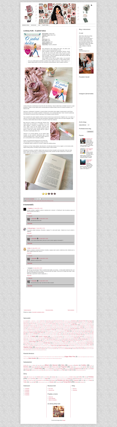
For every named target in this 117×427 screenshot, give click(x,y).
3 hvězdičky (27, 391)
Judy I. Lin (59, 333)
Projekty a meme (45, 25)
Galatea (71, 367)
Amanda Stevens (56, 322)
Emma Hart (60, 328)
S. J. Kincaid (45, 344)
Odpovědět (29, 213)
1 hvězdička (27, 388)
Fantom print (46, 367)
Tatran (60, 370)
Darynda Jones (37, 327)
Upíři (35, 382)
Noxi (88, 368)
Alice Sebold (31, 322)
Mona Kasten (57, 340)
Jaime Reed (81, 331)
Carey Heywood (26, 324)
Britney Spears (66, 323)
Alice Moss (25, 322)
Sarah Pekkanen (26, 345)
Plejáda (33, 370)
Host (82, 367)
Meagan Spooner (32, 340)
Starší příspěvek (71, 310)
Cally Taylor (83, 323)
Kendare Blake (73, 334)
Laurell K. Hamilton (43, 336)
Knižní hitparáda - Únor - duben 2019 (89, 149)
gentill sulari (43, 349)
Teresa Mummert (87, 347)
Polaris (42, 370)
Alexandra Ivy (74, 320)
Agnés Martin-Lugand (50, 320)
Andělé (24, 377)
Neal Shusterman (70, 340)
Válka (57, 382)
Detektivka (39, 377)
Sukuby (90, 380)
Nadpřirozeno (70, 378)
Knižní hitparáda (52, 398)
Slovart (51, 370)
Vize (45, 382)
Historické (29, 378)
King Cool (28, 368)
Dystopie (53, 377)
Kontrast (46, 368)
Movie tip (74, 388)
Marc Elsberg (59, 339)
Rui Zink (33, 344)
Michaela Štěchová (51, 340)
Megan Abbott (44, 340)
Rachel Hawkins (89, 341)
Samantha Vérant (56, 344)
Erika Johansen (81, 328)
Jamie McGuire (88, 331)
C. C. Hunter (72, 323)
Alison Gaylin (36, 322)
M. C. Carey (41, 339)
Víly (60, 382)
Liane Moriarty (47, 337)
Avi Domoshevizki (39, 323)
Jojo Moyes (35, 333)
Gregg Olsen (90, 329)
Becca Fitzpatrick (53, 323)
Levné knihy (60, 368)
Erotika (80, 377)
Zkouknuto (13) (89, 138)
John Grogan (30, 333)
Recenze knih (33, 25)
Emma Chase (53, 328)
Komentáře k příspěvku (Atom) (38, 312)
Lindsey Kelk (39, 200)
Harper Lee (25, 331)
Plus (36, 370)
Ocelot (92, 368)
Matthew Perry (90, 339)
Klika (33, 368)
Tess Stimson (29, 348)
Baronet (55, 365)
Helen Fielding (37, 331)
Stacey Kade (70, 345)
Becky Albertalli (60, 323)
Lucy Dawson (87, 337)
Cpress (91, 365)
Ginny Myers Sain (78, 329)
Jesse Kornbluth (47, 332)
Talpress (55, 370)
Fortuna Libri (55, 367)
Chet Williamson (82, 324)
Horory (33, 378)
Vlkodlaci (51, 382)
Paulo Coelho (48, 341)
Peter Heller (53, 341)
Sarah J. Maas (89, 344)
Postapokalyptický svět (39, 380)
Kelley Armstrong (66, 334)
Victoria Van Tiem (88, 348)
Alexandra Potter (82, 320)
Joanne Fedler (71, 332)
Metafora (71, 368)
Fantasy (91, 377)
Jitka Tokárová (65, 332)
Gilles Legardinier (65, 329)
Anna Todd (90, 322)
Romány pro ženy (50, 200)
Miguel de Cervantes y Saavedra (44, 358)
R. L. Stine (77, 341)
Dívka (35, 200)
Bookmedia (70, 365)
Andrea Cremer (70, 322)
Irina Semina (43, 331)
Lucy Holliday (30, 339)
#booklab (25, 365)
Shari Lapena (47, 345)
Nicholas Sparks (78, 340)
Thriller (25, 382)
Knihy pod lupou (31, 228)
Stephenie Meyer (39, 347)
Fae (85, 377)
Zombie (76, 382)
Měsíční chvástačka (53, 400)
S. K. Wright (50, 344)
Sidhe (87, 380)
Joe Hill (88, 332)
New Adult (87, 378)
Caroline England (47, 324)
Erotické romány (72, 377)
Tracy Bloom (54, 348)
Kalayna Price (78, 333)
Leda (55, 368)
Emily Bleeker (42, 328)
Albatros (30, 365)
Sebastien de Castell (41, 345)
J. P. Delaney (61, 331)
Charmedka (34, 218)
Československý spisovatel (80, 370)
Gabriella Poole (30, 329)
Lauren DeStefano (59, 336)
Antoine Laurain (38, 356)
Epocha (38, 367)
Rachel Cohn (83, 341)
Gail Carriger (37, 329)
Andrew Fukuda (77, 322)
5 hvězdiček (27, 394)
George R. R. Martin (51, 329)
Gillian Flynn (71, 329)
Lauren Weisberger (87, 336)
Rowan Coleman (28, 344)
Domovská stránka (25, 25)
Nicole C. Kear (84, 340)
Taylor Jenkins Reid (79, 347)
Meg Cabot (38, 340)
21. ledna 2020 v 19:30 (43, 238)
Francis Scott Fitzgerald (81, 356)
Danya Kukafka (30, 327)
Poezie (91, 378)
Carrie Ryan (54, 324)
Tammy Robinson (71, 347)
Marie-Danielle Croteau (67, 339)
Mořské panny (59, 378)
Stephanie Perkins (83, 345)
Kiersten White (80, 334)
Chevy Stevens (89, 324)
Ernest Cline (88, 328)
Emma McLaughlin (66, 328)
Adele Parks (42, 320)
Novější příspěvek (27, 310)
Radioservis (47, 370)
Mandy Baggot (52, 339)
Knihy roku (51, 396)
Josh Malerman (48, 333)
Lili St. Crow (60, 337)
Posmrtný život (31, 380)
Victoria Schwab (81, 348)
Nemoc (83, 378)
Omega (27, 370)
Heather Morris (31, 331)
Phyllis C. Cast (65, 341)
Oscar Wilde (52, 358)
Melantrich (67, 368)
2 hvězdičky (29, 200)
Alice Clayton (89, 320)
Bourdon (76, 365)
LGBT (43, 378)
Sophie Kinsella (62, 345)
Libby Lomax (54, 337)
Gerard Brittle (58, 329)
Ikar (86, 367)
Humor (39, 378)
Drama (48, 377)
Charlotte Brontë (60, 356)
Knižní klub (38, 368)
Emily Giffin (48, 328)
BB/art (32, 200)
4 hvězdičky (27, 393)
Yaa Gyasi (32, 349)
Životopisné (82, 382)
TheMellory (30, 208)
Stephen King (27, 347)
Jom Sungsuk (42, 333)
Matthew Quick (25, 340)
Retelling (47, 380)
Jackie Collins (74, 331)
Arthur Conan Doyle (45, 356)
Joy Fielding (54, 333)
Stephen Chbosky (89, 345)
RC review (51, 388)
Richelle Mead (47, 343)
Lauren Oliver (79, 336)
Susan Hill (51, 347)
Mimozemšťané (52, 378)
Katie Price (59, 334)
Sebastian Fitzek (33, 345)
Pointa (39, 370)
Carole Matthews (40, 324)
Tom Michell (49, 348)
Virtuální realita (40, 382)
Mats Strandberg (82, 339)
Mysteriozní (64, 378)
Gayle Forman (42, 329)
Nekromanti (77, 378)
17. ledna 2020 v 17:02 (40, 228)
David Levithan (43, 327)
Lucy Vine (35, 339)
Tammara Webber (64, 347)
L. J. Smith (31, 336)
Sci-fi (82, 380)
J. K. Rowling (55, 331)
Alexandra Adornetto (59, 320)
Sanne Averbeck (68, 344)
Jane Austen (32, 358)
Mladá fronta (78, 368)
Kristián (50, 368)
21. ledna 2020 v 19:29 (43, 218)
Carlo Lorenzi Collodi (53, 356)
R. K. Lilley (72, 341)
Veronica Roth (68, 348)
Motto (85, 368)
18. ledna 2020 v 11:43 (35, 248)
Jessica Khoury (54, 332)
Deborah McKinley (63, 327)
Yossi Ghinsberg (37, 349)
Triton (63, 370)
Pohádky (25, 380)
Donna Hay (75, 327)
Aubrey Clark (32, 323)
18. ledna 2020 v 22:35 (37, 268)
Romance (53, 380)
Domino (25, 367)
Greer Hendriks (84, 329)
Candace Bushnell (89, 323)
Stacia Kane (76, 345)
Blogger (63, 420)
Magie (46, 378)
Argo (42, 365)
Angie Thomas (84, 322)
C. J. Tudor (78, 323)
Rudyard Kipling (58, 358)
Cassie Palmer (60, 324)
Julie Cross (65, 333)
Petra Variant (59, 341)
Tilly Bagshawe (43, 348)
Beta (62, 365)
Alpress (34, 365)
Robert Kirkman (90, 343)
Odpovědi (30, 216)
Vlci (47, 382)
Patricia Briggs (32, 341)
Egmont (33, 367)
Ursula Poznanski (61, 348)
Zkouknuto (75, 390)
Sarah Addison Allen (81, 344)
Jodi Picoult (84, 332)
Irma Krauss (50, 331)
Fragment (64, 367)
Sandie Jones (62, 344)
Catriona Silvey (67, 324)
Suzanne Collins (57, 347)
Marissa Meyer (75, 339)
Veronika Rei (74, 348)
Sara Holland (75, 344)
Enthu (29, 248)
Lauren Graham (67, 336)
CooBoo (83, 365)
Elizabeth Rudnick (36, 328)
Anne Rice (32, 356)
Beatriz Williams (46, 323)
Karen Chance (85, 333)
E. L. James (80, 327)
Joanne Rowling (77, 332)
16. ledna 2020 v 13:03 (37, 208)
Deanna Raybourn (50, 327)
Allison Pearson (42, 322)
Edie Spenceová (87, 327)
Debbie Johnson (56, 327)
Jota (90, 367)
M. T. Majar (46, 339)
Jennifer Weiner (40, 332)
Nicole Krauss (90, 340)
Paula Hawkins (41, 341)
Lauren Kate (73, 336)
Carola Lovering (33, 324)
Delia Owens (70, 327)
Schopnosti (76, 380)
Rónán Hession (38, 344)
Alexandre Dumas (26, 356)
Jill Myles (59, 332)
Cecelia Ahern (74, 324)
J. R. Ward (66, 331)
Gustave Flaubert (89, 356)
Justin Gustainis (71, 333)
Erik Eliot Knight (74, 328)
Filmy (39, 25)
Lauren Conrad (52, 336)
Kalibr (24, 368)
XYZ (68, 370)
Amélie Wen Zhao (63, 322)
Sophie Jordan (54, 345)
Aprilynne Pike (26, 323)
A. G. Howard (25, 320)
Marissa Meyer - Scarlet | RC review (89, 161)
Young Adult (67, 382)
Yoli (72, 370)
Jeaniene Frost (32, 332)
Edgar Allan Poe (70, 356)
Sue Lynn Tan (45, 347)
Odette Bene (25, 341)
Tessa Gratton (36, 348)
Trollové (30, 382)
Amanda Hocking (49, 322)
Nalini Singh (63, 340)
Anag (38, 365)
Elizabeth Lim (29, 328)
